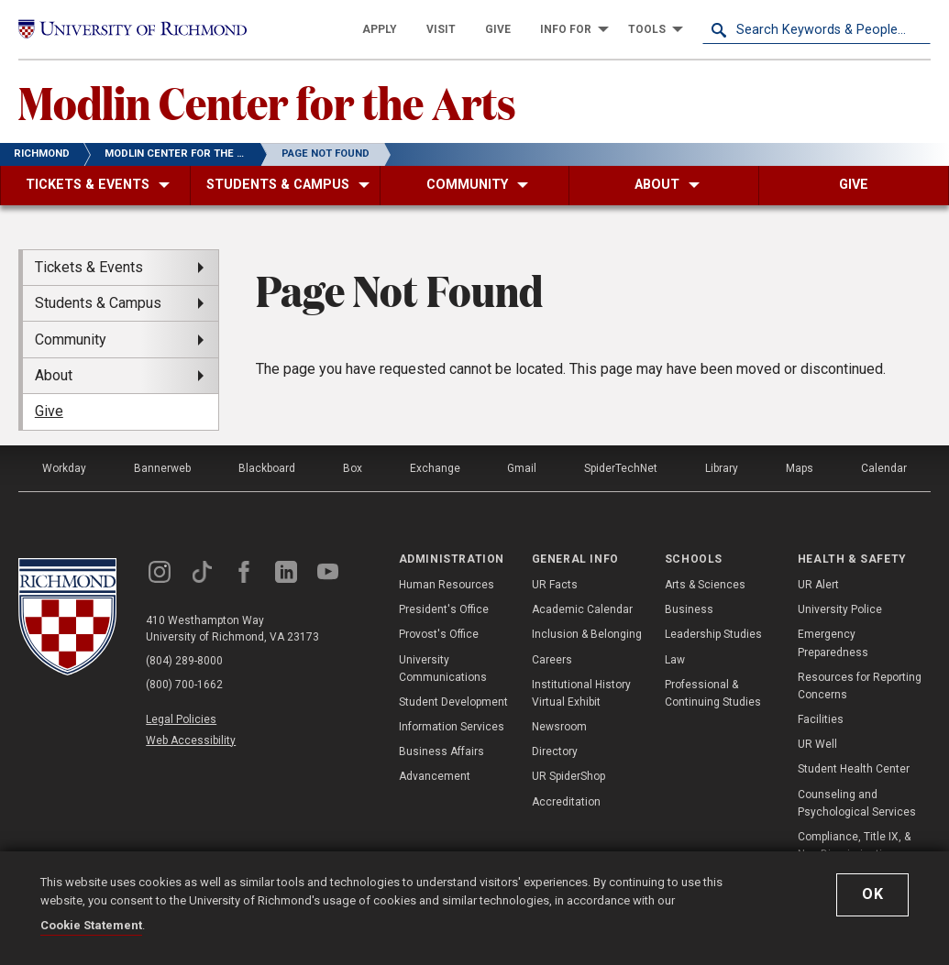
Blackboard (266, 468)
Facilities (821, 719)
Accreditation (566, 801)
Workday (64, 468)
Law (675, 659)
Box (352, 468)
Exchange (435, 468)
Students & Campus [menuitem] (98, 303)
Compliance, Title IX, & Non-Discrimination (854, 845)
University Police (840, 609)
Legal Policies (181, 719)
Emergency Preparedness (833, 643)
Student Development (453, 702)
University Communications (443, 668)
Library (721, 468)
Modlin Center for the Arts (267, 101)
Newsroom (559, 726)
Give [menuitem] (49, 411)
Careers (552, 659)
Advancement (434, 776)
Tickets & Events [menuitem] (89, 267)
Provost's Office (439, 634)
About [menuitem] (53, 375)
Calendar (884, 468)
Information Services (451, 726)
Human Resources (446, 584)
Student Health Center (854, 768)
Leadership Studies (713, 634)
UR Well (817, 744)
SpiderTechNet (620, 468)
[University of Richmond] (132, 29)
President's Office (444, 609)
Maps (799, 468)
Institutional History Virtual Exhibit (581, 693)
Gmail (521, 468)
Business (689, 609)
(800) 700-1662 (184, 684)
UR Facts (555, 584)
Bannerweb (162, 468)
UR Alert (818, 584)
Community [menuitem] (70, 339)
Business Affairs (441, 751)
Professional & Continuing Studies (713, 693)
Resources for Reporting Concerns (859, 686)
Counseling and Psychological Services (857, 803)
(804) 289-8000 (184, 660)
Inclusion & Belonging (587, 634)
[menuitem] (380, 29)
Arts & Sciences (705, 584)
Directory (555, 751)
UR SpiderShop (568, 776)
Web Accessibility (191, 740)
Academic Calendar (582, 609)
